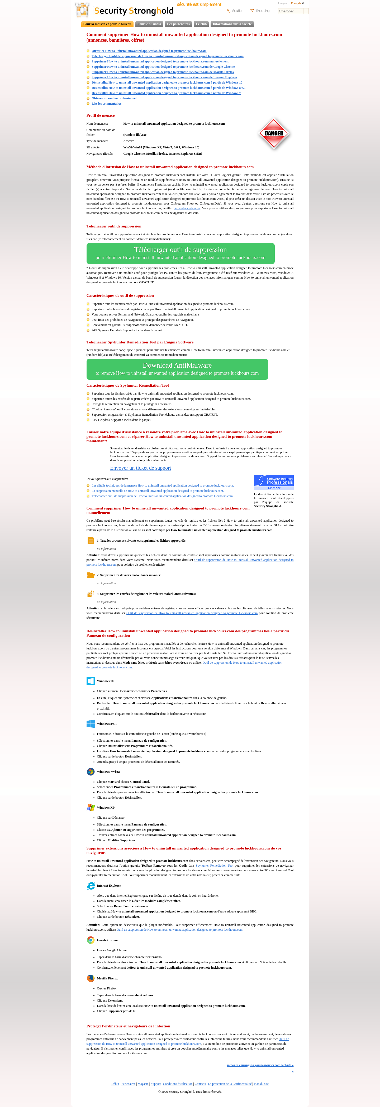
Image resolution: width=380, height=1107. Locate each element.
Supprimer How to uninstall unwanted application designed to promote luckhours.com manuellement (160, 61)
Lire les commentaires (107, 103)
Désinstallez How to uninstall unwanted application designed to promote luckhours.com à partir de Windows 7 (166, 93)
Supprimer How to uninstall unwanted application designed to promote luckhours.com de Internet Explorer (165, 77)
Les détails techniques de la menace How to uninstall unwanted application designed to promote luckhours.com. (163, 485)
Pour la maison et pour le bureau (107, 24)
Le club (201, 24)
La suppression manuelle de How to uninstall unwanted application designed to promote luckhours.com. (158, 491)
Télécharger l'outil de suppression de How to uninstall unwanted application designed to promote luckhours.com (168, 56)
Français (297, 3)
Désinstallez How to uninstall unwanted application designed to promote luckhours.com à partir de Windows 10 (167, 82)
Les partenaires (178, 24)
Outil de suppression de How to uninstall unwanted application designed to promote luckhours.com (192, 613)
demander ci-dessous (187, 208)
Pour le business (149, 24)
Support (156, 1084)
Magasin (142, 1084)
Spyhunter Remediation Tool (215, 865)
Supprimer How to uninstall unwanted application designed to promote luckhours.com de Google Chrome (163, 67)
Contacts (200, 1084)
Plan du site (261, 1084)
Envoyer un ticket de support (140, 468)
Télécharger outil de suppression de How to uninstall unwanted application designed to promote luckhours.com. (163, 496)
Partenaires (128, 1084)
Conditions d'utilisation (178, 1084)
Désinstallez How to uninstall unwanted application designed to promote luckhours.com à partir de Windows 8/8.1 (169, 88)
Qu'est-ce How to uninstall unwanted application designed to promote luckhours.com (149, 51)
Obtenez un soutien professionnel (114, 98)
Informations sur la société (232, 24)
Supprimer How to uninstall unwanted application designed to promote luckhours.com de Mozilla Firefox (163, 72)
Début (115, 1084)
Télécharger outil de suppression (180, 253)
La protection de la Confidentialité (229, 1084)
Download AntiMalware (177, 369)
